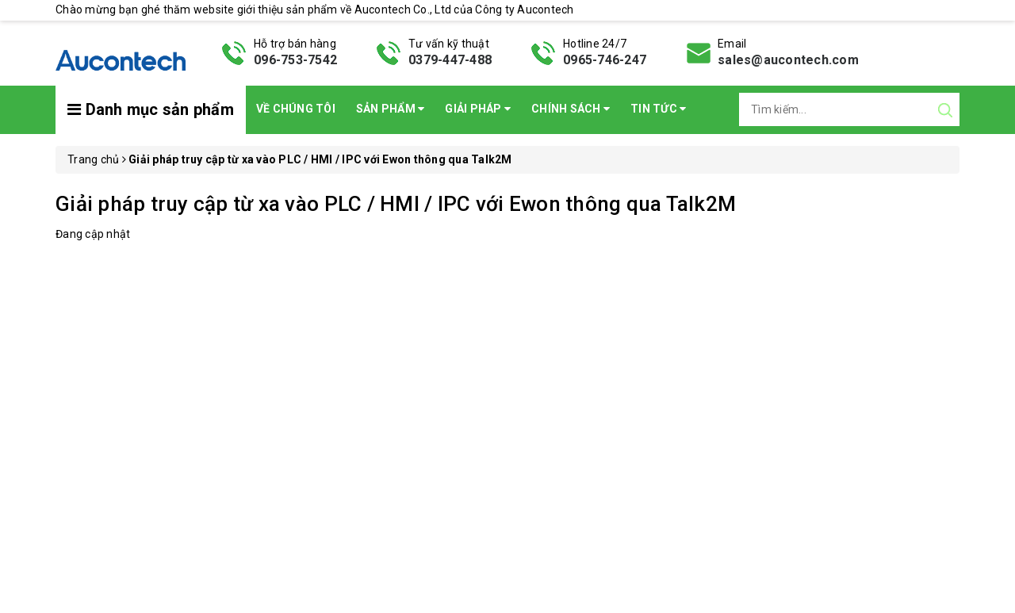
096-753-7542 (295, 59)
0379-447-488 (450, 59)
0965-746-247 (604, 59)
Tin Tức (658, 108)
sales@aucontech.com (788, 59)
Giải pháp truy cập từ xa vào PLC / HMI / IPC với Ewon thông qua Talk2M (396, 204)
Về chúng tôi (295, 108)
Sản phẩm (390, 108)
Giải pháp (478, 108)
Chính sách (570, 108)
